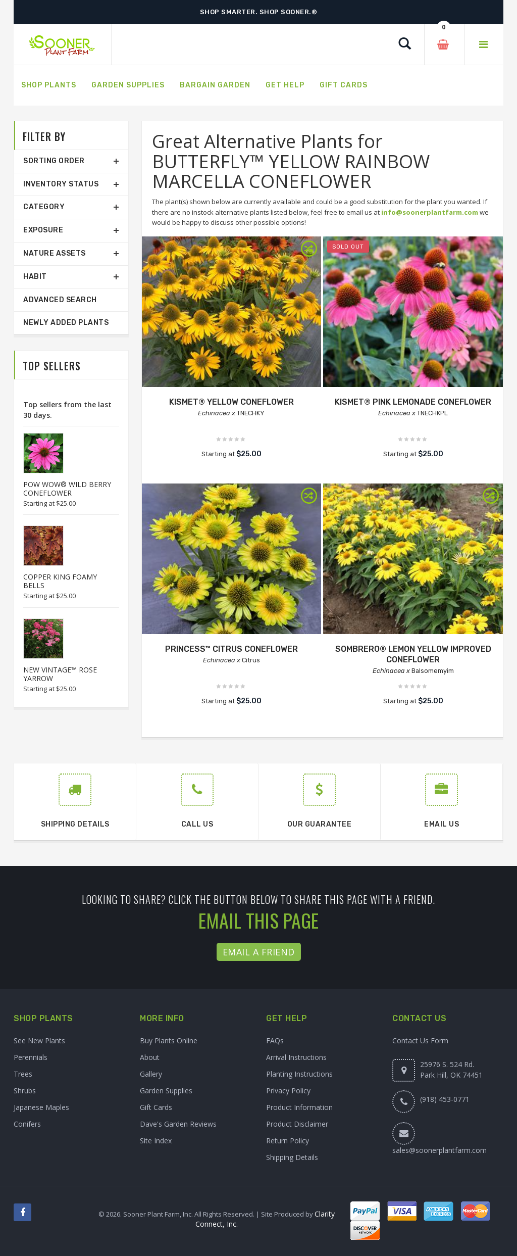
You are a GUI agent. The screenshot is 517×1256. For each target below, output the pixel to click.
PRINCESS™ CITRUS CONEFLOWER (231, 649)
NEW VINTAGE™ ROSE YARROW (60, 674)
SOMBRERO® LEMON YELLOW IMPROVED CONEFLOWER (413, 654)
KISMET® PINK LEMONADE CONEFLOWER (413, 402)
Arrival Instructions (296, 1057)
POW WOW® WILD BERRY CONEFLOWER (67, 488)
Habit (35, 276)
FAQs (275, 1040)
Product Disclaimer (297, 1124)
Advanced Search (60, 300)
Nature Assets (54, 253)
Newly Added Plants (66, 322)
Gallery (151, 1074)
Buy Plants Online (168, 1040)
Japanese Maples (41, 1107)
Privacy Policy (288, 1090)
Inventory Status (60, 184)
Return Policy (287, 1140)
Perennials (30, 1057)
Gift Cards (156, 1107)
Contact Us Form (420, 1040)
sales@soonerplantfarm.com (439, 1150)
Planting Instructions (299, 1074)
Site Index (156, 1140)
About (150, 1057)
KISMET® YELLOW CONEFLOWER (231, 402)
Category (44, 207)
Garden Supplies (166, 1090)
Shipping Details (292, 1157)
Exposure (43, 230)
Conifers (27, 1124)
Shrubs (25, 1090)
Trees (23, 1074)
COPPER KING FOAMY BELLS (60, 581)
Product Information (299, 1107)
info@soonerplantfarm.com (429, 212)
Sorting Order (54, 161)
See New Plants (39, 1040)
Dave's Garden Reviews (178, 1124)
